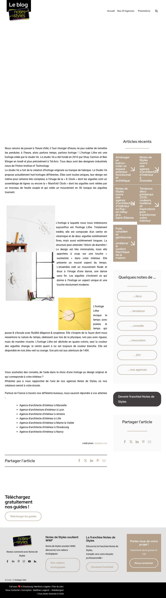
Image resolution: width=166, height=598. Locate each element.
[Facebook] (79, 460)
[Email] (104, 460)
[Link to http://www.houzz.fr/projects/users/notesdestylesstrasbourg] (35, 561)
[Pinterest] (98, 460)
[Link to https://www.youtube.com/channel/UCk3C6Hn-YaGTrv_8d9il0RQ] (29, 561)
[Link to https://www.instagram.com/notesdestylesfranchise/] (24, 561)
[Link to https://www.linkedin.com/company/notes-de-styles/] (13, 561)
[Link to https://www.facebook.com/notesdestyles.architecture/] (7, 561)
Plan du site (57, 586)
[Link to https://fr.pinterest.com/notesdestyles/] (19, 561)
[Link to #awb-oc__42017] (156, 11)
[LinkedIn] (92, 460)
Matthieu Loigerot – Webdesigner (48, 590)
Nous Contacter (13, 590)
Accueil (8, 580)
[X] (85, 460)
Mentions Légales (42, 586)
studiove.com (101, 443)
